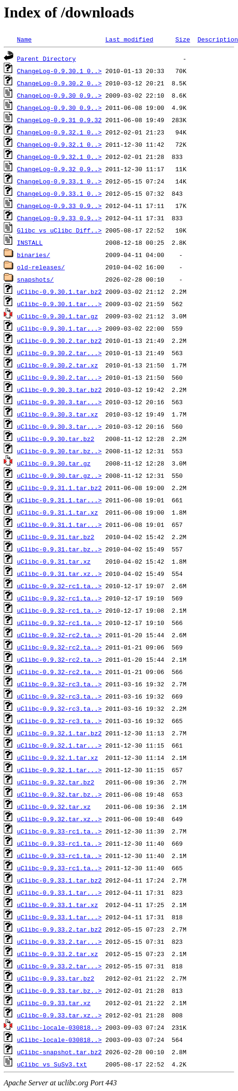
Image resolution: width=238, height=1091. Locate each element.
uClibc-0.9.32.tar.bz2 (55, 782)
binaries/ (33, 254)
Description (217, 39)
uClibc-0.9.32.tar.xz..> (59, 819)
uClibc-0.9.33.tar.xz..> (59, 1015)
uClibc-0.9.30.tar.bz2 (55, 438)
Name (24, 39)
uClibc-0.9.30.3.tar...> (59, 402)
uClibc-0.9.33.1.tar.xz (57, 904)
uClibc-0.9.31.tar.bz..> (59, 549)
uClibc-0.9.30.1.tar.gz (57, 316)
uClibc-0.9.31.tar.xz (54, 561)
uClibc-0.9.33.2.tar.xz (57, 953)
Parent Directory (46, 58)
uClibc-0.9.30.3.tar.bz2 (59, 389)
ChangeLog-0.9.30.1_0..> (59, 71)
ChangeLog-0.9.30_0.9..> (59, 95)
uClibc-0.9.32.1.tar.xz (57, 757)
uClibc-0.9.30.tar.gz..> (59, 475)
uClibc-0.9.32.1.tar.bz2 (59, 733)
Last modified (129, 39)
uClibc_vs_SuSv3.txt (52, 1064)
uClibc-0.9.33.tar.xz (54, 1003)
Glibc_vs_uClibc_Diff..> (59, 230)
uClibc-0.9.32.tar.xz (54, 806)
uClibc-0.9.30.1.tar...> (59, 304)
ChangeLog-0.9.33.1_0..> (59, 181)
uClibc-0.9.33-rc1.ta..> (59, 831)
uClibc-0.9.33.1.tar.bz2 (59, 880)
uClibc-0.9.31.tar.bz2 (55, 537)
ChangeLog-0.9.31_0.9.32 (59, 120)
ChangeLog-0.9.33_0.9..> (59, 205)
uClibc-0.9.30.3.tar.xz (57, 414)
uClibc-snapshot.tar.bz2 (59, 1052)
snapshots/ (35, 279)
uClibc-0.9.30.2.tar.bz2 (59, 340)
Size (182, 39)
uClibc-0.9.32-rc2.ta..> (59, 635)
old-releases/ (41, 267)
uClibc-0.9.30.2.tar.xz (57, 365)
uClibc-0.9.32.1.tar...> (59, 745)
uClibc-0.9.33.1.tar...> (59, 892)
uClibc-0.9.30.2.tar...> (59, 353)
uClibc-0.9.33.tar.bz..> (59, 990)
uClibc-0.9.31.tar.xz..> (59, 573)
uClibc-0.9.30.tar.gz (54, 463)
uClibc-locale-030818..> (59, 1027)
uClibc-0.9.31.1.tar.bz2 (59, 487)
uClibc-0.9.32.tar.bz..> (59, 794)
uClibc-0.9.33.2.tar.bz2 (59, 929)
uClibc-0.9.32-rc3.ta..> (59, 684)
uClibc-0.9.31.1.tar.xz (57, 512)
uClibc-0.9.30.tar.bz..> (59, 451)
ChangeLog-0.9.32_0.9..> (59, 169)
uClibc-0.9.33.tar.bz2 (55, 978)
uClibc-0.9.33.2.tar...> (59, 941)
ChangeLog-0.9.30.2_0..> (59, 83)
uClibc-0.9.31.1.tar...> (59, 500)
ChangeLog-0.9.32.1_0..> (59, 132)
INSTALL (30, 242)
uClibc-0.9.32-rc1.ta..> (59, 586)
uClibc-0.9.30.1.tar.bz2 (59, 291)
